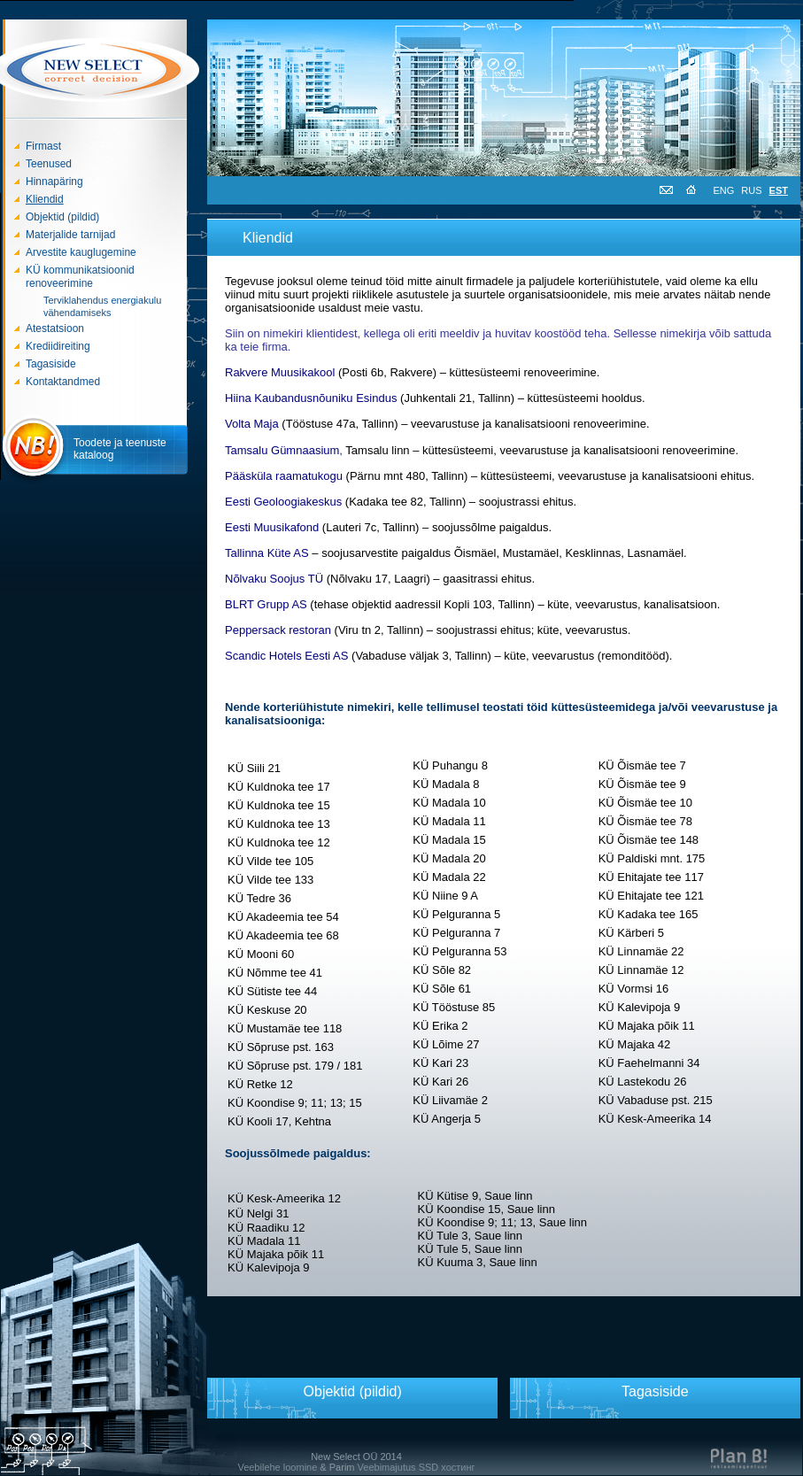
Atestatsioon (55, 328)
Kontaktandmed (63, 381)
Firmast (43, 146)
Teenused (49, 164)
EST (778, 190)
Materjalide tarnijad (70, 234)
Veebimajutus (387, 1467)
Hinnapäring (54, 181)
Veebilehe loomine (277, 1467)
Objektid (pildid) (62, 217)
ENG (724, 190)
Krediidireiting (58, 346)
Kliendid (45, 199)
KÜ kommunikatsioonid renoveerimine (80, 277)
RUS (751, 190)
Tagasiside (51, 364)
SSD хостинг (447, 1467)
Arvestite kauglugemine (81, 252)
